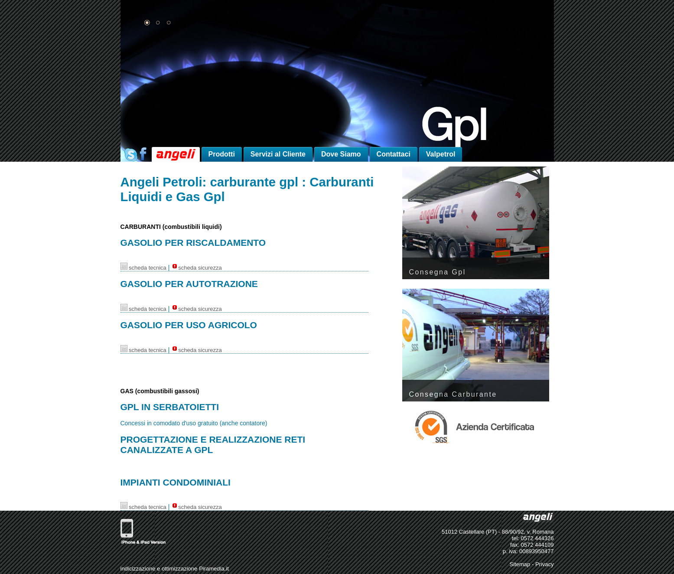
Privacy (544, 564)
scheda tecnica (143, 267)
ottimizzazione (179, 568)
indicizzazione (138, 568)
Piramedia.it (214, 568)
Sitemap (520, 564)
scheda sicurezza (196, 267)
